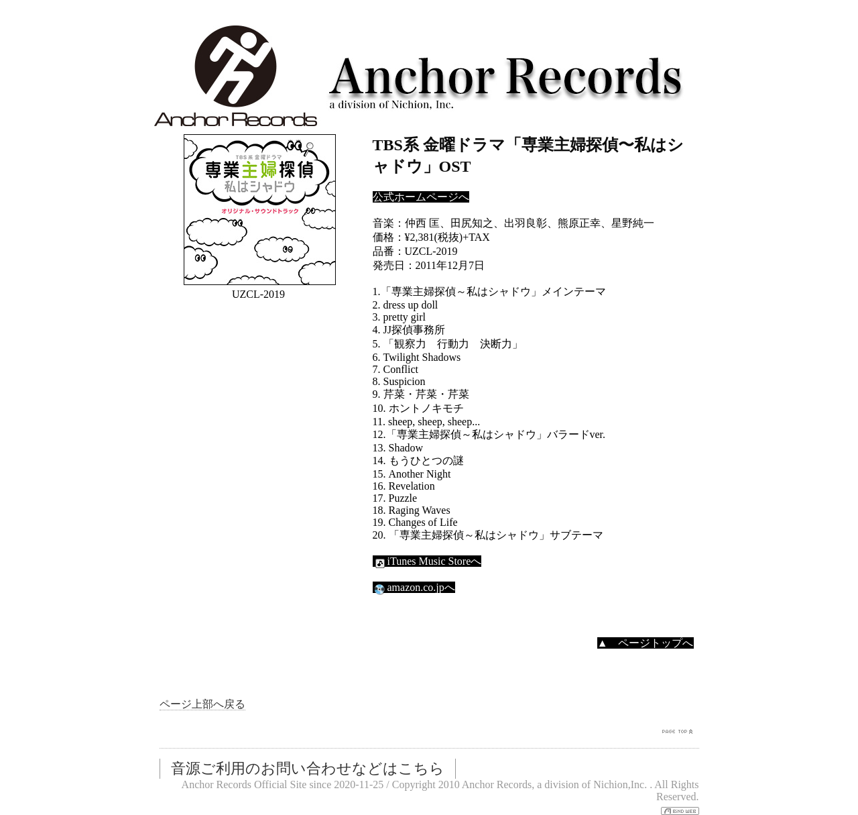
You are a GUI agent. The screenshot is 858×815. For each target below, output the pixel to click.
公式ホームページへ (421, 197)
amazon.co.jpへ (414, 587)
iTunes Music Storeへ (427, 561)
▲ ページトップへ (645, 643)
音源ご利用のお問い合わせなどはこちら (307, 768)
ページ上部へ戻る (202, 704)
